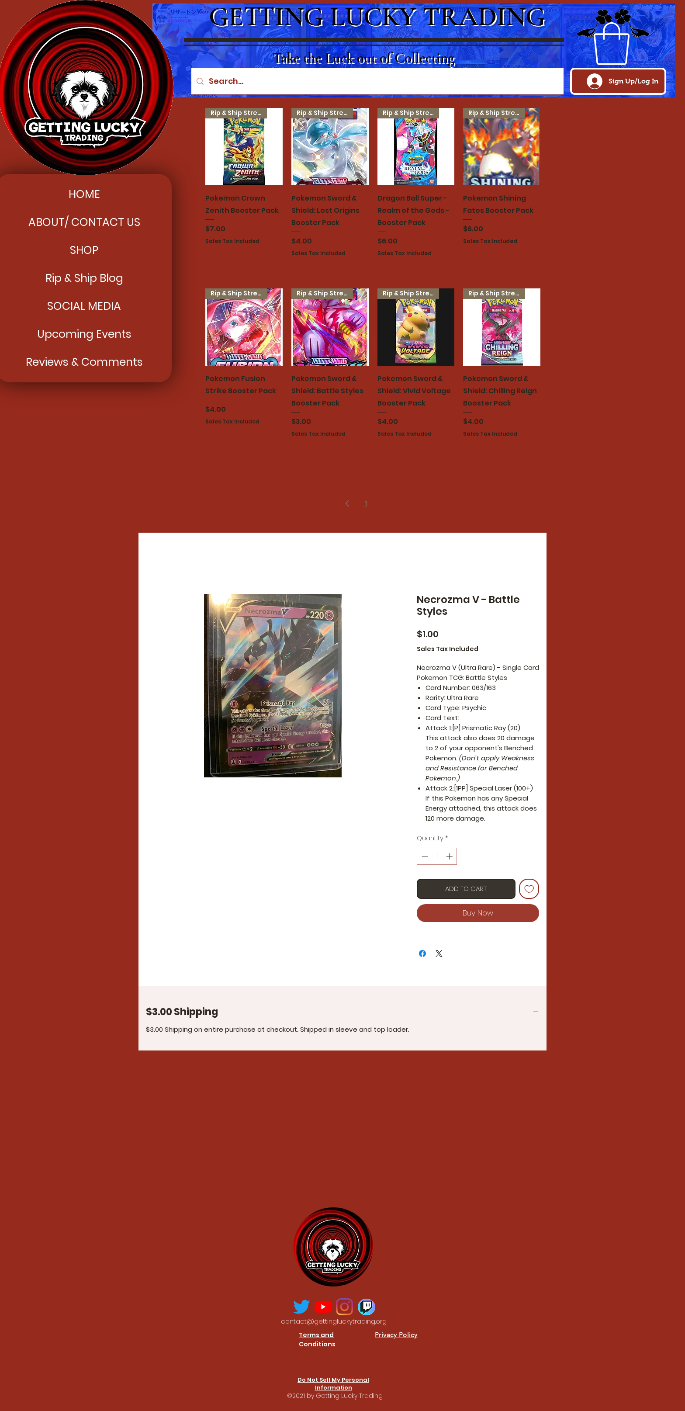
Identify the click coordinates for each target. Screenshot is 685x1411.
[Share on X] (439, 953)
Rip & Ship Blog (84, 278)
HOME (84, 194)
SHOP (84, 250)
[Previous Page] (347, 503)
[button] (612, 43)
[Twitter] (301, 1306)
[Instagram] (344, 1306)
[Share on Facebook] (422, 953)
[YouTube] (323, 1306)
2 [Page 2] (379, 503)
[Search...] (377, 81)
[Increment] (450, 856)
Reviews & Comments (84, 362)
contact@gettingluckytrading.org (334, 1321)
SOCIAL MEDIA (84, 306)
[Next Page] (399, 503)
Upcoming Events (84, 334)
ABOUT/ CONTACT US (84, 222)
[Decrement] (424, 856)
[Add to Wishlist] (529, 889)
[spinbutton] (437, 856)
